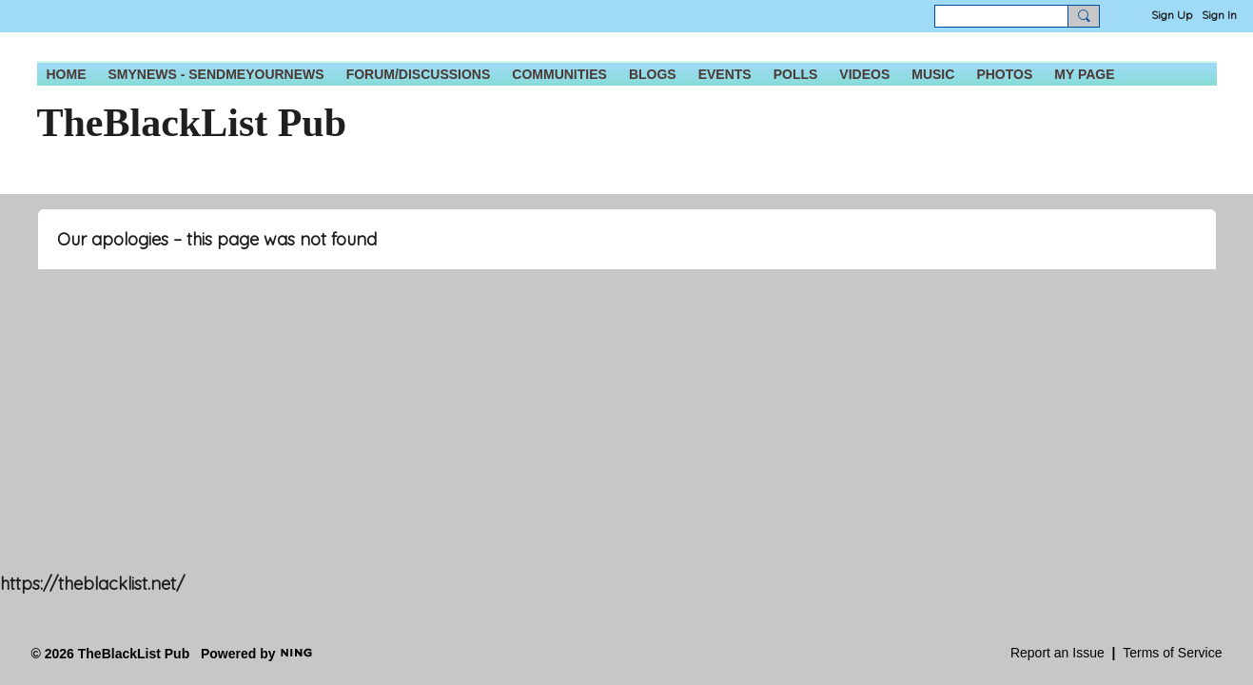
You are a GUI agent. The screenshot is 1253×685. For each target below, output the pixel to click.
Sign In (1219, 15)
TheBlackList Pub (192, 123)
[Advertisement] (571, 442)
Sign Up (1171, 15)
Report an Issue (1057, 652)
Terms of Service (1172, 652)
